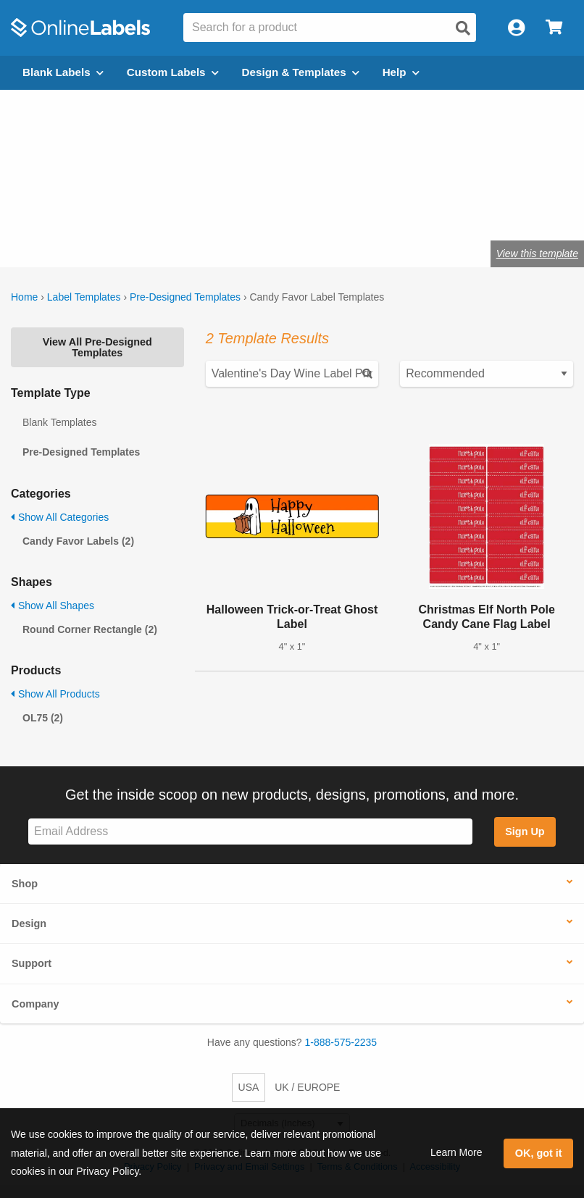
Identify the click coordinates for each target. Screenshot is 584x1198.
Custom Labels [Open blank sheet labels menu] (173, 72)
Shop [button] (25, 883)
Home (24, 297)
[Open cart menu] (554, 28)
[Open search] (463, 28)
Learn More (456, 1152)
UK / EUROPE (307, 1087)
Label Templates (84, 297)
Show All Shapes (52, 605)
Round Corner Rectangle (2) (89, 629)
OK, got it (538, 1153)
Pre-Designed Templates (185, 297)
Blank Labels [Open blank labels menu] (63, 72)
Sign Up (524, 831)
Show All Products (55, 694)
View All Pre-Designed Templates (97, 347)
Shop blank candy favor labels (206, 208)
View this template (537, 253)
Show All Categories (60, 517)
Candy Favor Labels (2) (78, 541)
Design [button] (29, 923)
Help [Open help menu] (401, 72)
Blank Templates (59, 422)
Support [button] (31, 963)
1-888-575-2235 (341, 1042)
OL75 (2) (42, 718)
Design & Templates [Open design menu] (300, 72)
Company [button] (35, 1004)
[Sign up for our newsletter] (250, 831)
